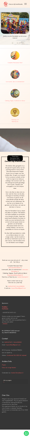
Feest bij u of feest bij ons (15, 120)
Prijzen (4, 369)
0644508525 (20, 290)
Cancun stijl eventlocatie (16, 4)
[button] (12, 43)
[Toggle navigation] (26, 4)
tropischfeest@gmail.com (18, 292)
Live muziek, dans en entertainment (15, 82)
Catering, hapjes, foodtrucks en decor (15, 101)
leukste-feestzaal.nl (23, 281)
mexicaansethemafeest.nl (15, 279)
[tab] (15, 381)
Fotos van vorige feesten (9, 372)
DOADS (5, 328)
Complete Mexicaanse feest (15, 63)
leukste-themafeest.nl (17, 377)
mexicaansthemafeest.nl (15, 272)
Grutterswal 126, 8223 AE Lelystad (16, 359)
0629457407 (12, 290)
